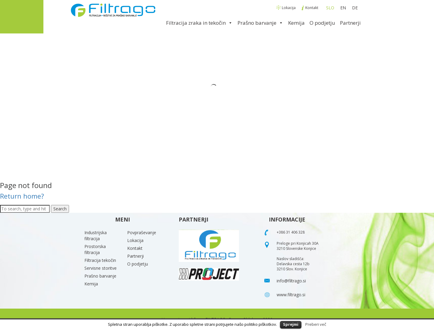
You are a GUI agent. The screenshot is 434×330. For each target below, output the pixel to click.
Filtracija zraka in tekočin (199, 22)
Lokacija (286, 7)
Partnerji (350, 22)
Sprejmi (290, 324)
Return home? (22, 195)
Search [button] (60, 209)
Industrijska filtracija (95, 235)
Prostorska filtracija (95, 249)
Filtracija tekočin (100, 260)
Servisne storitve (100, 268)
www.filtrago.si (291, 294)
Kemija (296, 22)
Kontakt (310, 7)
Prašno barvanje (260, 22)
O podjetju (322, 22)
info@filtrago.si (291, 281)
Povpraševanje (141, 232)
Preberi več (315, 324)
